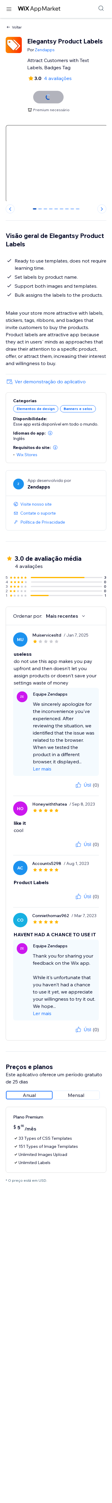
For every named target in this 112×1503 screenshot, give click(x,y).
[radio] (29, 1095)
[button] (50, 433)
